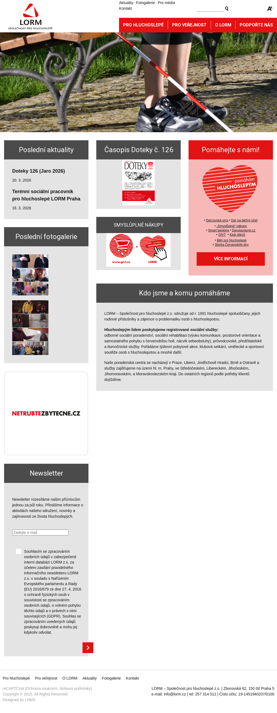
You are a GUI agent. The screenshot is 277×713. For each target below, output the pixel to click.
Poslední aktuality (46, 150)
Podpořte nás (256, 25)
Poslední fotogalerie (46, 237)
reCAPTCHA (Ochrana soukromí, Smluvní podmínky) (47, 688)
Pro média (166, 3)
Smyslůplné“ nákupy (232, 226)
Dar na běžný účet (244, 220)
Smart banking (218, 230)
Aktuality (126, 3)
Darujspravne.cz (243, 230)
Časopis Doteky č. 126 (138, 150)
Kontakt (125, 8)
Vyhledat (227, 9)
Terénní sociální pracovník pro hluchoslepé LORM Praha (46, 195)
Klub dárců (237, 235)
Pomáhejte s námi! (230, 150)
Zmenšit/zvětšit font (270, 9)
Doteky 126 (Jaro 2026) (38, 171)
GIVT (222, 235)
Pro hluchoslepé (143, 25)
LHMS (30, 700)
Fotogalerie (145, 3)
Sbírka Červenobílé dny (232, 245)
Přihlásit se (88, 647)
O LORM (69, 678)
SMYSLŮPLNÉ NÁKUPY (138, 225)
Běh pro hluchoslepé (231, 240)
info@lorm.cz (175, 694)
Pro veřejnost (189, 25)
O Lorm (223, 25)
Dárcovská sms (217, 220)
